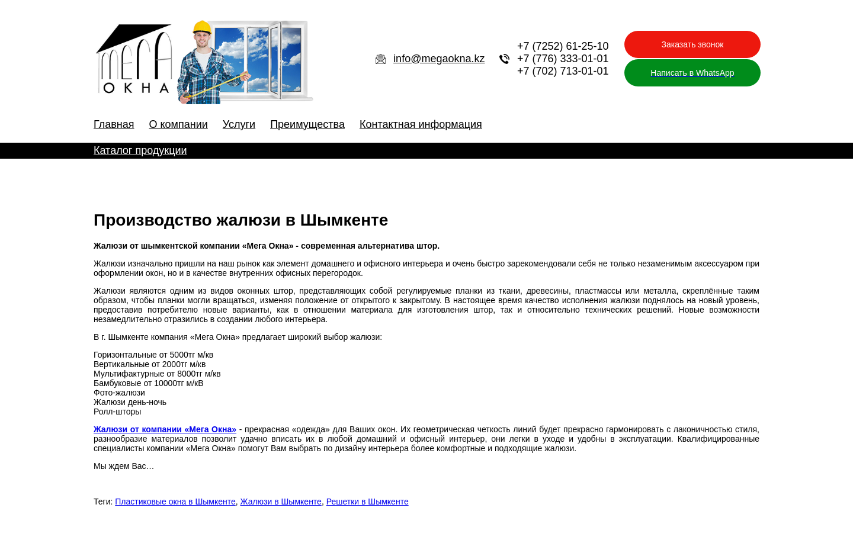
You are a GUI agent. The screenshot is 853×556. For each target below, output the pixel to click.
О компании (178, 124)
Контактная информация (421, 124)
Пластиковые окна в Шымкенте (175, 501)
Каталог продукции (140, 150)
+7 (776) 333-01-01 (563, 59)
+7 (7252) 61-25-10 (563, 46)
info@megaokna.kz (439, 59)
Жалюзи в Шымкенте (281, 501)
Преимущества (307, 124)
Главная (114, 124)
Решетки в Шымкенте (367, 501)
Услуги (239, 124)
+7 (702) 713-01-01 (563, 71)
